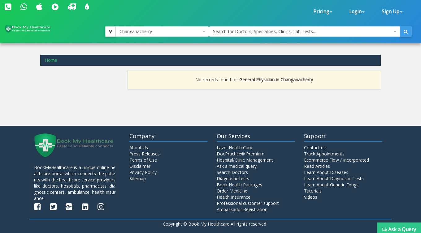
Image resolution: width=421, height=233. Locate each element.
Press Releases (144, 154)
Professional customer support (248, 203)
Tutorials (313, 191)
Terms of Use (143, 160)
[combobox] (162, 31)
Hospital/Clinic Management (245, 160)
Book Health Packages (239, 185)
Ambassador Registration (242, 209)
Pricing (322, 11)
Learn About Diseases (326, 172)
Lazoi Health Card (234, 147)
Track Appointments (324, 154)
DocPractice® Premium (240, 154)
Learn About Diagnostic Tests (334, 178)
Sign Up (392, 11)
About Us (138, 147)
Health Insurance (233, 197)
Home (51, 60)
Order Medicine (232, 191)
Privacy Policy (143, 172)
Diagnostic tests (233, 178)
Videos (310, 197)
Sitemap (137, 178)
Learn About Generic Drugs (331, 185)
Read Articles (317, 166)
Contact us (315, 147)
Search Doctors (232, 172)
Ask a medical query (237, 166)
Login (357, 11)
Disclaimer (139, 166)
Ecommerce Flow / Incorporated (336, 160)
